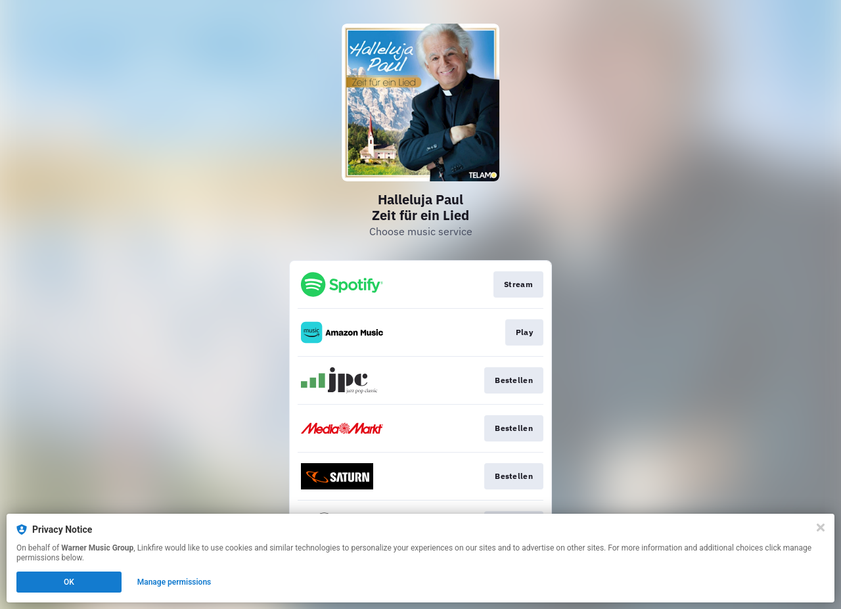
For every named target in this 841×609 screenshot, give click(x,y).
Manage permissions (174, 582)
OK (69, 582)
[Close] (820, 527)
